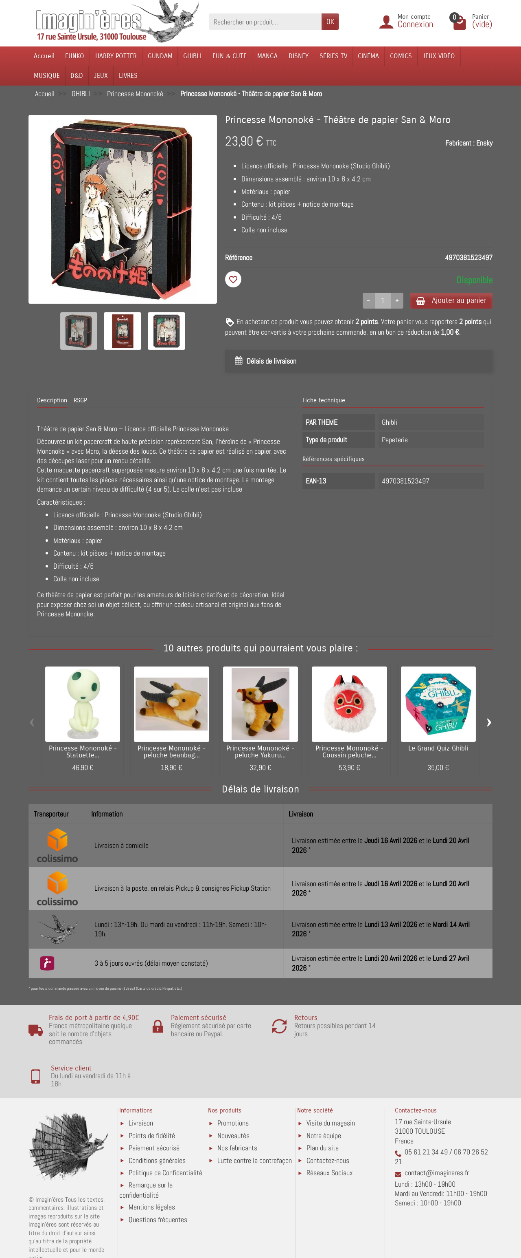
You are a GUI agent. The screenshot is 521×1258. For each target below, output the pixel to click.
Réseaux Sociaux (329, 1138)
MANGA (267, 56)
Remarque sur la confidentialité (146, 1155)
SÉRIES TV (333, 56)
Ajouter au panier (449, 300)
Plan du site (322, 1113)
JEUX (101, 75)
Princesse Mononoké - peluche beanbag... (172, 752)
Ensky (484, 143)
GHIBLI (192, 56)
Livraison (141, 1088)
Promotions (233, 1088)
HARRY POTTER (116, 56)
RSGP (80, 400)
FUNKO (74, 56)
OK (330, 21)
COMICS (401, 56)
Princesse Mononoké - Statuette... (83, 752)
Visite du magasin (330, 1088)
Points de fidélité (152, 1101)
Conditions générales (157, 1125)
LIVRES (128, 75)
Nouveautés (233, 1101)
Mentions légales (152, 1172)
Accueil (44, 56)
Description (52, 400)
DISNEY (299, 56)
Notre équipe (323, 1101)
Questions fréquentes (158, 1185)
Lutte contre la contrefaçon (254, 1125)
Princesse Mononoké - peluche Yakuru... (260, 752)
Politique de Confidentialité (165, 1138)
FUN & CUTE (229, 56)
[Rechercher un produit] (265, 21)
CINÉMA (368, 56)
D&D (76, 75)
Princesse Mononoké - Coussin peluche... (349, 752)
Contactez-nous (327, 1125)
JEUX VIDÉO (438, 56)
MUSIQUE (47, 75)
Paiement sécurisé (154, 1113)
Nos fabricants (237, 1113)
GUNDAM (160, 56)
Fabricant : (460, 143)
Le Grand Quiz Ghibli (438, 749)
